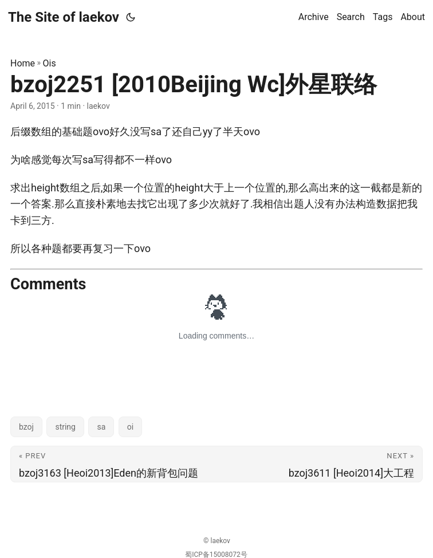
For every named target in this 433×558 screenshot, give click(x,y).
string (65, 426)
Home (22, 63)
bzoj (26, 426)
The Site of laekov (63, 17)
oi (130, 426)
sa (101, 426)
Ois (49, 63)
